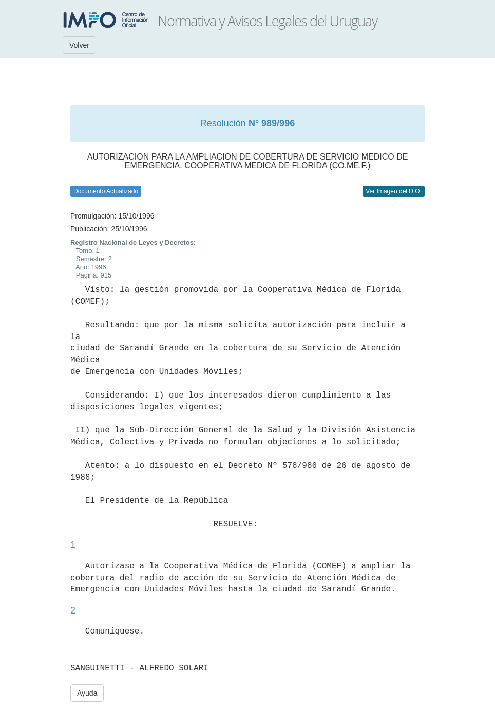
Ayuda (87, 693)
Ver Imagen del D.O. (394, 191)
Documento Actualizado (105, 191)
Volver (79, 45)
